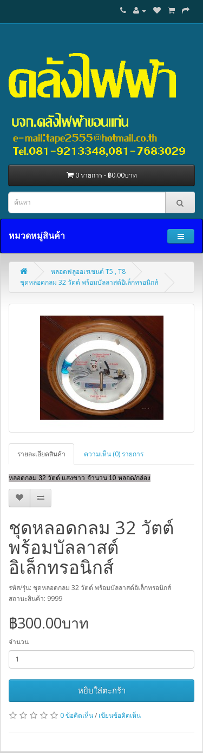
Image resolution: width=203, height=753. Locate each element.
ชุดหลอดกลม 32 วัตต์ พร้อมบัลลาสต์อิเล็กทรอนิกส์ (89, 282)
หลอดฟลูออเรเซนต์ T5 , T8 (88, 271)
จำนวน (19, 641)
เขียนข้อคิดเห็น (120, 715)
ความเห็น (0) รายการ (113, 454)
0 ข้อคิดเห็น (76, 715)
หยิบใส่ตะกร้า (102, 690)
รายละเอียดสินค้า (41, 454)
